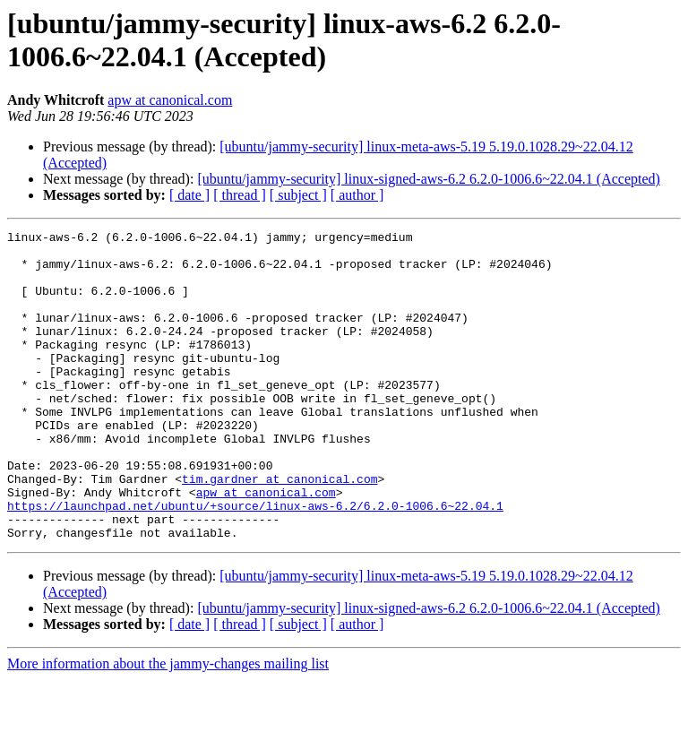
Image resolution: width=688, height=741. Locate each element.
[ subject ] (298, 194)
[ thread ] (239, 194)
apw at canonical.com (170, 100)
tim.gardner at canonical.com (279, 529)
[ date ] (189, 194)
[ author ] (357, 194)
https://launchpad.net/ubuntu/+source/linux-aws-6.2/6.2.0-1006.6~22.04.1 (255, 562)
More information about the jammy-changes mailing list (168, 725)
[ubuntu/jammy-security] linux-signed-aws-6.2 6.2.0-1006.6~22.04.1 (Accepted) (428, 178)
